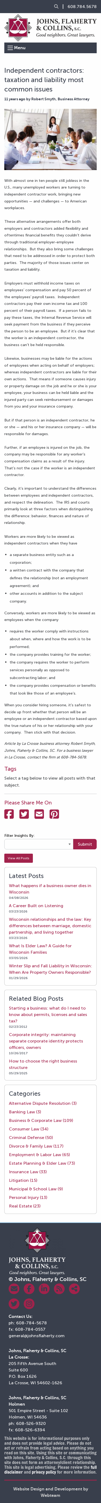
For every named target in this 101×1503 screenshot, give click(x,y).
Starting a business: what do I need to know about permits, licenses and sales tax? (48, 1014)
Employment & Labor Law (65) (39, 1154)
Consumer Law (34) (28, 1129)
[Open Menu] (10, 48)
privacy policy (44, 1472)
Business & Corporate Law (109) (41, 1120)
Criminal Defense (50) (31, 1137)
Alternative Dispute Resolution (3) (43, 1103)
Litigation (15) (23, 1180)
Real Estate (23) (25, 1206)
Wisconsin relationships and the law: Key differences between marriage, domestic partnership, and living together (50, 926)
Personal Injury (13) (28, 1197)
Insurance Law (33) (28, 1171)
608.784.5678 (82, 7)
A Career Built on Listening (36, 905)
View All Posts (18, 858)
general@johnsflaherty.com (37, 1335)
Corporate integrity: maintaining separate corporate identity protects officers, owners (46, 1041)
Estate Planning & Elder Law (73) (42, 1163)
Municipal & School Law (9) (36, 1188)
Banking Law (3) (25, 1111)
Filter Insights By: (19, 835)
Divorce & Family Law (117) (36, 1146)
